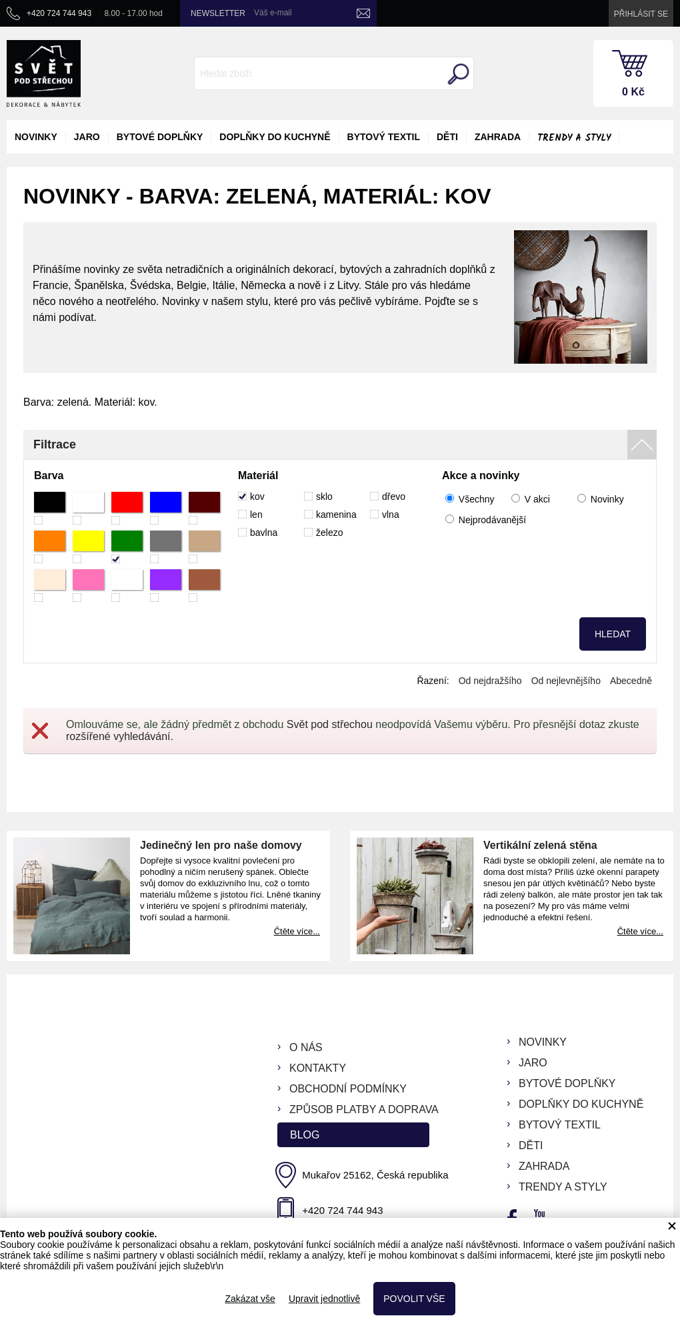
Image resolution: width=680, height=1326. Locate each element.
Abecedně (631, 680)
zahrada (498, 136)
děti (447, 136)
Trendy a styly (574, 138)
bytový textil (383, 136)
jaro (87, 136)
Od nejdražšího (490, 680)
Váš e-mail (273, 12)
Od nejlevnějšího (566, 680)
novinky (36, 136)
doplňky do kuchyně (274, 136)
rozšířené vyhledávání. (119, 736)
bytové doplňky (160, 136)
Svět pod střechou (330, 724)
